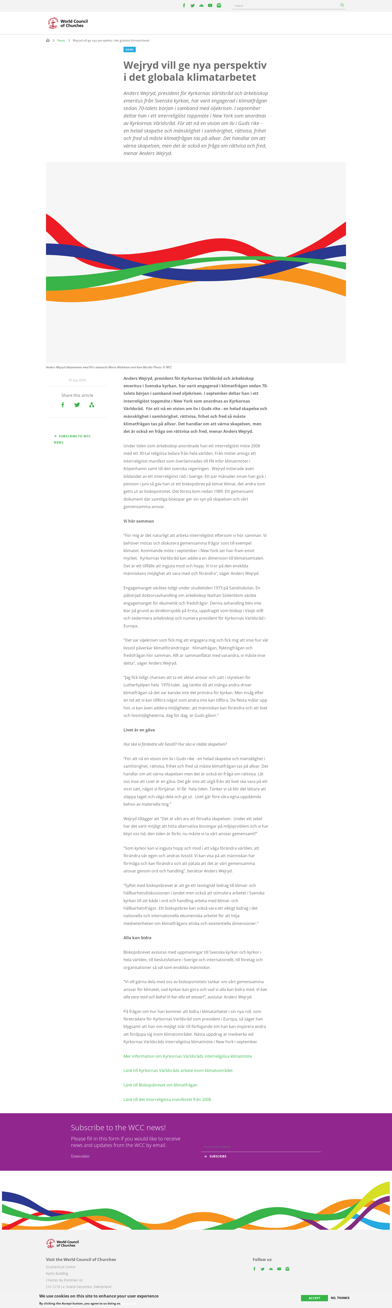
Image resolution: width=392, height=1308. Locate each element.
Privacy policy (80, 1155)
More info (129, 1303)
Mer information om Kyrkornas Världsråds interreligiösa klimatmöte (188, 1056)
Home (48, 40)
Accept (314, 1298)
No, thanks (340, 1298)
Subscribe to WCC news (72, 439)
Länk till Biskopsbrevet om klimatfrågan (161, 1085)
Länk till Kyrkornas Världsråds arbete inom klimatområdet (178, 1070)
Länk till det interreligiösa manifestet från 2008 (167, 1099)
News (61, 40)
